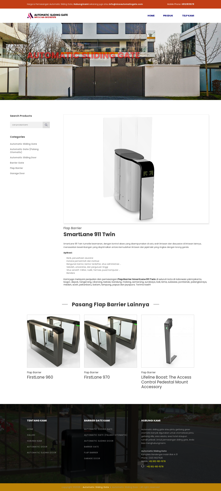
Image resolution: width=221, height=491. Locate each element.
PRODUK (168, 15)
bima (164, 282)
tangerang (85, 282)
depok (74, 282)
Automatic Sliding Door (23, 157)
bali (158, 282)
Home (30, 429)
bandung (117, 282)
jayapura (130, 284)
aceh (75, 284)
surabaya (150, 282)
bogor (66, 282)
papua (116, 284)
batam (96, 284)
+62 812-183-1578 (157, 461)
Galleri (31, 435)
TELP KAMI (188, 15)
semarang (138, 282)
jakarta (197, 279)
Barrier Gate (17, 162)
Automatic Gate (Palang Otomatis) (105, 435)
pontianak (184, 282)
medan (67, 284)
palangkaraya (198, 282)
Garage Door (17, 173)
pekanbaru (85, 284)
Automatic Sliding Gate (23, 143)
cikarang (97, 282)
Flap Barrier (16, 168)
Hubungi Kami (34, 440)
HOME (151, 15)
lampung (106, 284)
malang (127, 282)
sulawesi (172, 282)
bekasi (107, 282)
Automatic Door (37, 446)
